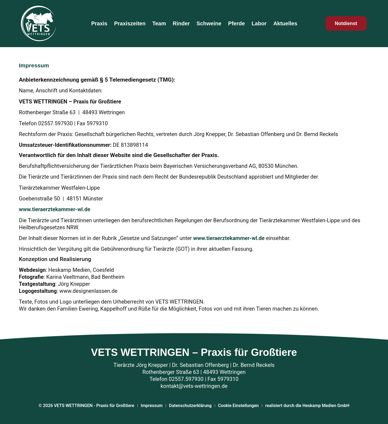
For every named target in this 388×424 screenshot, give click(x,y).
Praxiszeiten (130, 23)
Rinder (181, 23)
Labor (259, 23)
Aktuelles (285, 23)
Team (159, 23)
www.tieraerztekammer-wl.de (54, 209)
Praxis (99, 23)
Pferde (236, 23)
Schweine (208, 23)
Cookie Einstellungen (238, 405)
